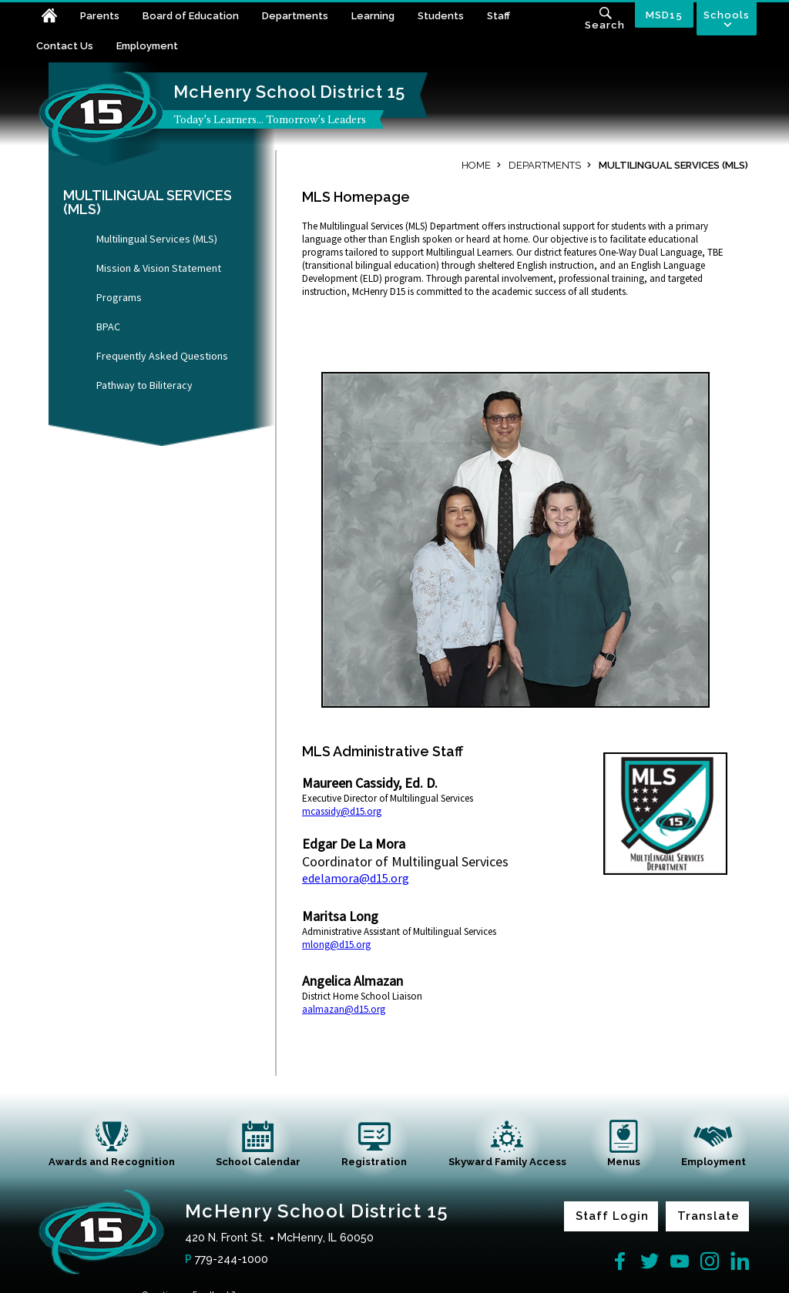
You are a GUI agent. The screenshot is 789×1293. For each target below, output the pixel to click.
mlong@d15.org (336, 944)
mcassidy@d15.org (341, 811)
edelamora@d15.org (355, 878)
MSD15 (664, 15)
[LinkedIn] (739, 1261)
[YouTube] (679, 1261)
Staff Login (612, 1216)
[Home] (58, 17)
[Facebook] (619, 1261)
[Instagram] (709, 1261)
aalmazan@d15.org (343, 1009)
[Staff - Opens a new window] (510, 17)
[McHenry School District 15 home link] (101, 114)
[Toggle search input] (605, 20)
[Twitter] (649, 1261)
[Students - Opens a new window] (452, 17)
